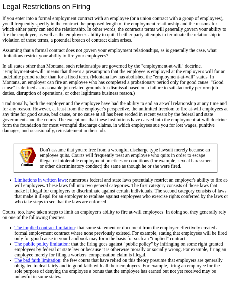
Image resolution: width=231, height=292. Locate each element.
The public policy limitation (41, 243)
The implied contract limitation (44, 227)
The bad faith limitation (37, 260)
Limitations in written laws (40, 179)
